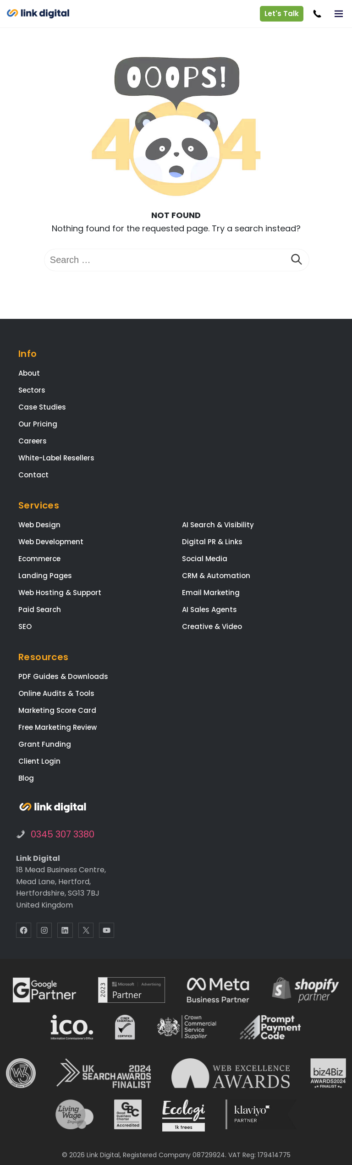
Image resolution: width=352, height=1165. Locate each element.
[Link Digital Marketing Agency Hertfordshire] (52, 807)
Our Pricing (37, 424)
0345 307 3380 (62, 834)
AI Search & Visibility (218, 525)
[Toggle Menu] (339, 14)
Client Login (39, 761)
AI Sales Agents (209, 609)
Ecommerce (39, 558)
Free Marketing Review (57, 727)
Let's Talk (281, 13)
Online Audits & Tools (56, 693)
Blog (26, 778)
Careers (32, 441)
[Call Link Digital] (316, 13)
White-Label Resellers (56, 458)
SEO (25, 626)
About (29, 373)
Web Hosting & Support (59, 592)
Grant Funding (44, 744)
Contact (33, 475)
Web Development (50, 542)
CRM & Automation (216, 575)
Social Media (204, 558)
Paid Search (39, 609)
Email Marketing (211, 592)
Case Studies (42, 407)
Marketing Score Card (57, 710)
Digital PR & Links (212, 542)
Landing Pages (45, 575)
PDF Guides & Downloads (63, 676)
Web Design (39, 525)
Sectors (31, 390)
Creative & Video (212, 626)
